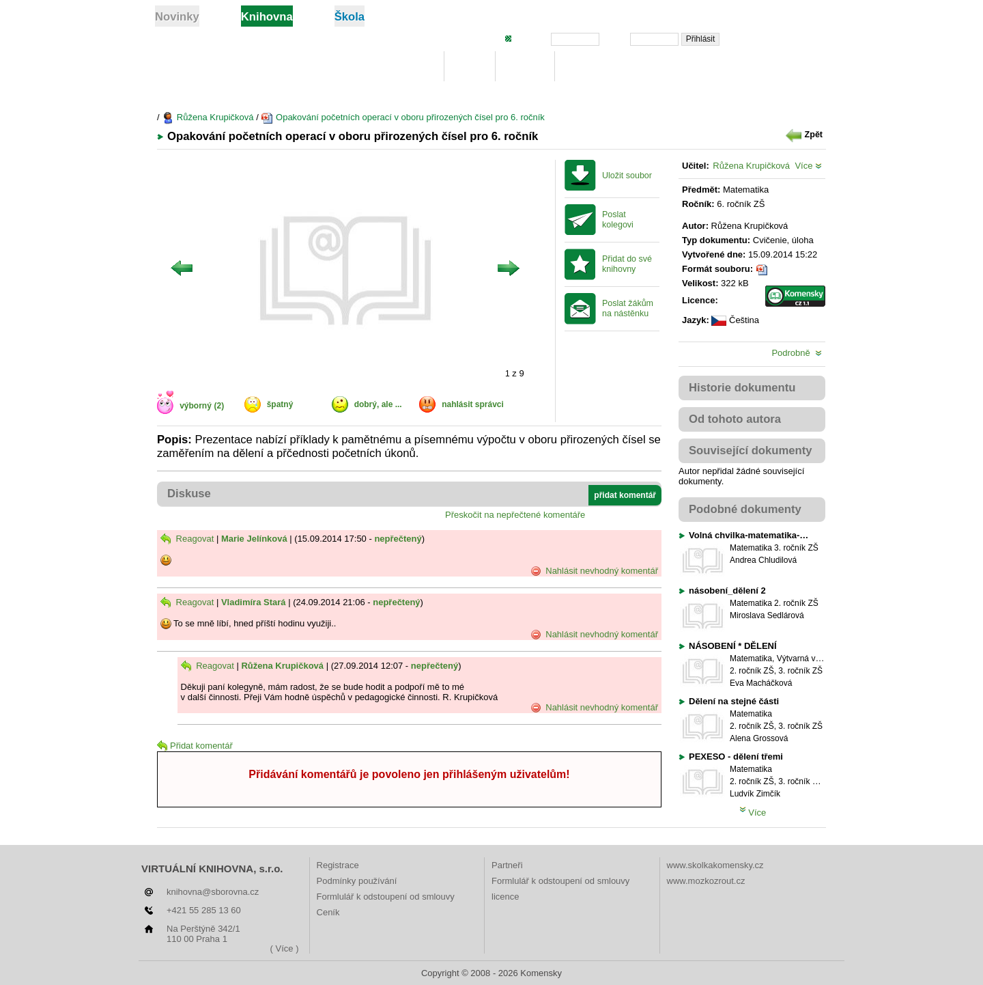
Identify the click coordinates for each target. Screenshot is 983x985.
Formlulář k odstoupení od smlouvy (386, 896)
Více (808, 166)
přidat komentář (625, 495)
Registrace (338, 865)
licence (505, 896)
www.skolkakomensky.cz (715, 865)
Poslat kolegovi (617, 220)
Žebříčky (589, 66)
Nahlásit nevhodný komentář (594, 571)
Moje (470, 66)
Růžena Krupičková (207, 117)
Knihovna (407, 66)
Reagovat (187, 538)
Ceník (328, 912)
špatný (280, 404)
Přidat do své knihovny (627, 264)
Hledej (524, 66)
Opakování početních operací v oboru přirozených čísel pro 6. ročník (402, 117)
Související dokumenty (750, 450)
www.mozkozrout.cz (706, 881)
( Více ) (284, 948)
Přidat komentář (195, 745)
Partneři (507, 865)
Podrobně (796, 353)
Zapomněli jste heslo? (779, 38)
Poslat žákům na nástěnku (627, 308)
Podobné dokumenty (745, 509)
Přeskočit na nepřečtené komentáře (515, 515)
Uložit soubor (627, 175)
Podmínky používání (357, 881)
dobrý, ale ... (378, 404)
